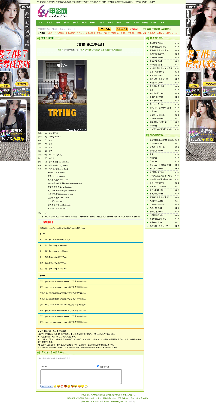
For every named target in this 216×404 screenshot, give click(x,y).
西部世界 (115, 33)
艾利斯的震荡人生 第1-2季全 (161, 68)
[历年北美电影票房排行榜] (65, 2)
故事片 (110, 23)
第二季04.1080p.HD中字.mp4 (56, 245)
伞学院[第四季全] (157, 43)
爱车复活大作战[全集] (158, 122)
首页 (40, 23)
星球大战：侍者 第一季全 (160, 79)
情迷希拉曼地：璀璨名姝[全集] (162, 140)
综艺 (162, 23)
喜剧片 (49, 23)
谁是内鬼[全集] (156, 61)
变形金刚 (131, 33)
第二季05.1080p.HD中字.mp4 (56, 251)
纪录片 (101, 23)
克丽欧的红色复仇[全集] (159, 50)
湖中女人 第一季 (156, 104)
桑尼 (151, 90)
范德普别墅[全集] (157, 93)
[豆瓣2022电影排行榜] (103, 2)
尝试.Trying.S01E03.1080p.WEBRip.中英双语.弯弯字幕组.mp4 (63, 293)
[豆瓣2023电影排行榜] (85, 2)
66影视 (131, 401)
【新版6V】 (152, 2)
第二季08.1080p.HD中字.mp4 (56, 269)
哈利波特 (160, 33)
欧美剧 (145, 23)
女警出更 (153, 126)
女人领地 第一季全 (157, 86)
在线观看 (134, 29)
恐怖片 (75, 23)
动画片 (119, 23)
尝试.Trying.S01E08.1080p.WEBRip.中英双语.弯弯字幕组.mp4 (63, 322)
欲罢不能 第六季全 (157, 72)
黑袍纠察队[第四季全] (158, 47)
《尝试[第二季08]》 (71, 50)
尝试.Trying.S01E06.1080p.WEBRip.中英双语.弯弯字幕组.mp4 (63, 311)
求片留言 (147, 29)
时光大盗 (153, 111)
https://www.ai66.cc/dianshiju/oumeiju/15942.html (67, 228)
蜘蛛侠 (50, 33)
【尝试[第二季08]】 (90, 44)
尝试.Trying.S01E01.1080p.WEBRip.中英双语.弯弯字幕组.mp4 (63, 281)
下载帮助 (156, 29)
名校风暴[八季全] (157, 75)
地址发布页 (166, 29)
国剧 (127, 23)
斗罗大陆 (170, 33)
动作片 (58, 23)
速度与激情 (90, 33)
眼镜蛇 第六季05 (156, 97)
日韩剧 (136, 23)
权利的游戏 (141, 33)
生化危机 (151, 33)
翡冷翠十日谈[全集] (157, 115)
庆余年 (99, 33)
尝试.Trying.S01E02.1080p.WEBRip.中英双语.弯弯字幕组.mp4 (63, 287)
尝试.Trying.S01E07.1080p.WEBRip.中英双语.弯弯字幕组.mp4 (63, 316)
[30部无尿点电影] (140, 2)
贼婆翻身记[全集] (157, 57)
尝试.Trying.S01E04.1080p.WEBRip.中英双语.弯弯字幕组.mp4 (63, 299)
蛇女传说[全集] (156, 65)
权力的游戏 (59, 33)
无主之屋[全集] (156, 101)
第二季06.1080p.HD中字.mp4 (56, 257)
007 (177, 33)
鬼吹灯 (107, 33)
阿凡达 (123, 33)
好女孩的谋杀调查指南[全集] (161, 129)
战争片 (93, 23)
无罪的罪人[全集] (157, 83)
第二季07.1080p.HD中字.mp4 (56, 263)
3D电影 (154, 23)
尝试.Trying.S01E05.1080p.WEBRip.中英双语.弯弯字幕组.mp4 (63, 305)
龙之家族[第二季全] (157, 54)
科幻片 (84, 23)
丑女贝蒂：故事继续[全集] (160, 108)
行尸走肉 (80, 33)
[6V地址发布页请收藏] (46, 2)
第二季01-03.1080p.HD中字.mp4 (57, 240)
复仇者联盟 (70, 33)
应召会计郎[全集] (157, 118)
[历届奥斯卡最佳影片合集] (122, 2)
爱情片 (66, 23)
